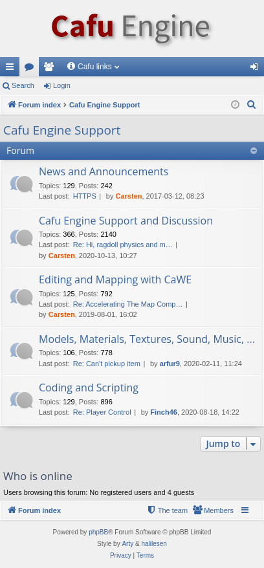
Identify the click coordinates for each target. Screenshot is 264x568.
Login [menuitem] (257, 69)
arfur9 (170, 363)
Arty (127, 543)
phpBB (98, 532)
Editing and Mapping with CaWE (115, 279)
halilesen (153, 543)
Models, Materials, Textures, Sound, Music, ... (147, 339)
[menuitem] (252, 105)
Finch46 (163, 412)
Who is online (37, 475)
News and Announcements (103, 171)
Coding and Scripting (88, 387)
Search (23, 85)
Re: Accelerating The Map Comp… (128, 304)
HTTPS (84, 196)
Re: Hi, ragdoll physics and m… (123, 244)
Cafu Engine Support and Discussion (126, 220)
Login (62, 85)
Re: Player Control (102, 412)
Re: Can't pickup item (106, 363)
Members (51, 69)
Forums (32, 69)
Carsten (129, 196)
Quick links (12, 69)
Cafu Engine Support (61, 130)
